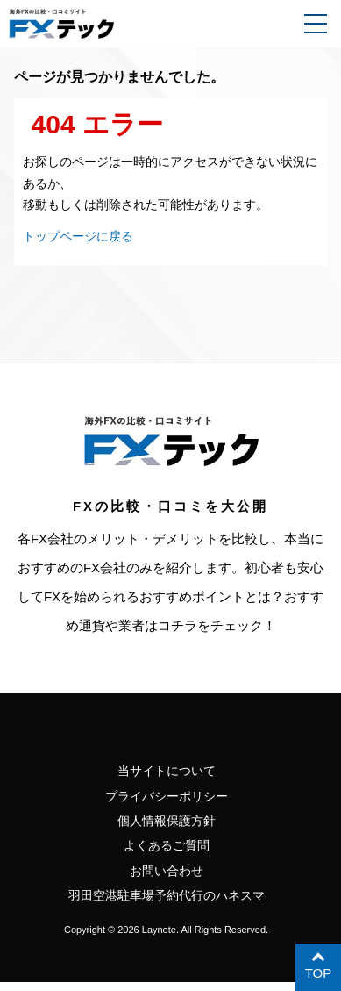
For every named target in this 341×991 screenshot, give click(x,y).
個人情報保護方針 (166, 823)
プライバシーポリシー (166, 797)
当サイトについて (166, 771)
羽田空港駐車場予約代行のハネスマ (166, 902)
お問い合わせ (166, 876)
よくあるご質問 (166, 850)
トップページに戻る (82, 235)
